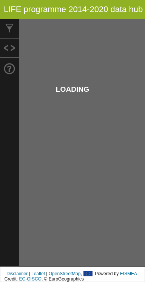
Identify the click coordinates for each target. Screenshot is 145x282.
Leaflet (38, 273)
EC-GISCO (30, 279)
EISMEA (128, 273)
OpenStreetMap (65, 273)
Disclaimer (17, 273)
